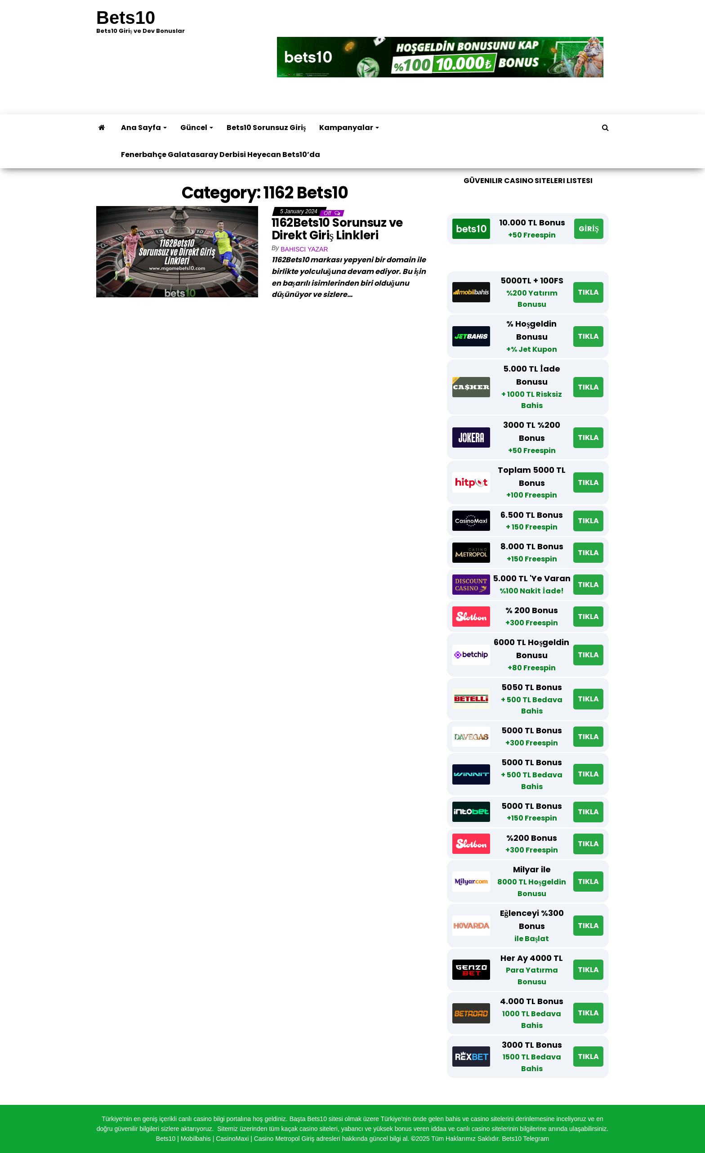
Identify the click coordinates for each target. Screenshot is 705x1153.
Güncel (196, 127)
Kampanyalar (349, 127)
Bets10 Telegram (525, 1138)
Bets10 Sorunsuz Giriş (266, 127)
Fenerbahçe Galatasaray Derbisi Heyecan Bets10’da (220, 154)
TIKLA (588, 292)
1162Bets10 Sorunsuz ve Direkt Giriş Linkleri (337, 229)
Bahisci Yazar (304, 249)
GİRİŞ (589, 229)
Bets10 (125, 17)
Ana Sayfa (144, 127)
